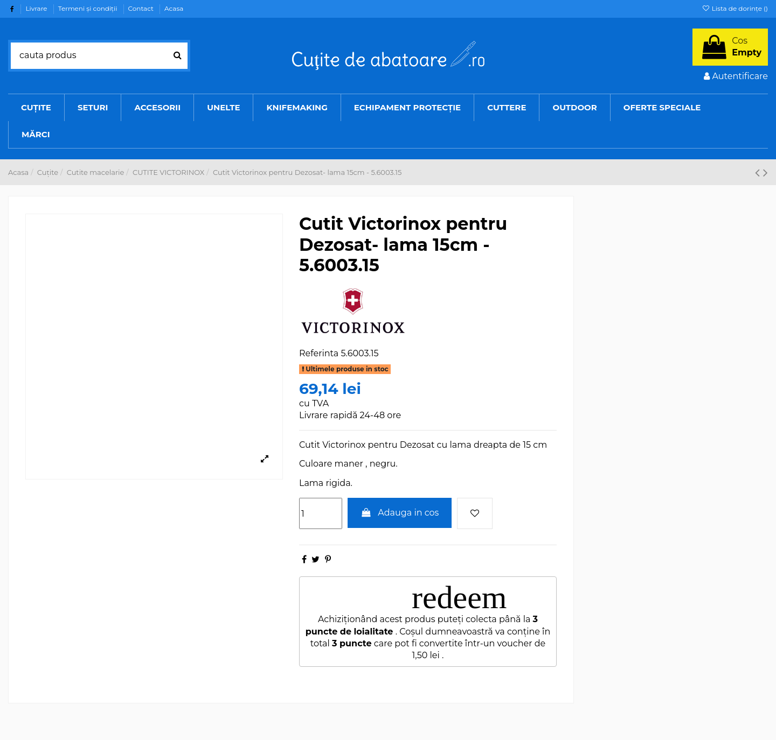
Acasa (173, 8)
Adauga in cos (400, 513)
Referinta (318, 353)
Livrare (36, 8)
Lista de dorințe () (735, 8)
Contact (141, 8)
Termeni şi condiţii (88, 8)
